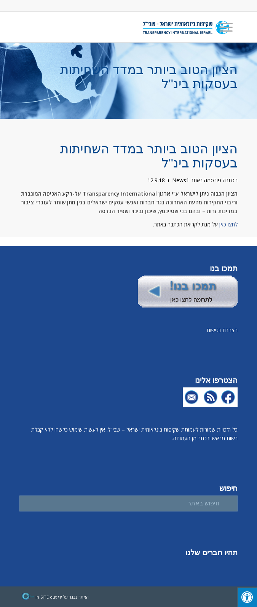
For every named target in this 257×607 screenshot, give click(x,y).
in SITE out (46, 597)
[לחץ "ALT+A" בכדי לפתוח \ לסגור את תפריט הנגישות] (247, 597)
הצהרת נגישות (222, 330)
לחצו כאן (228, 224)
